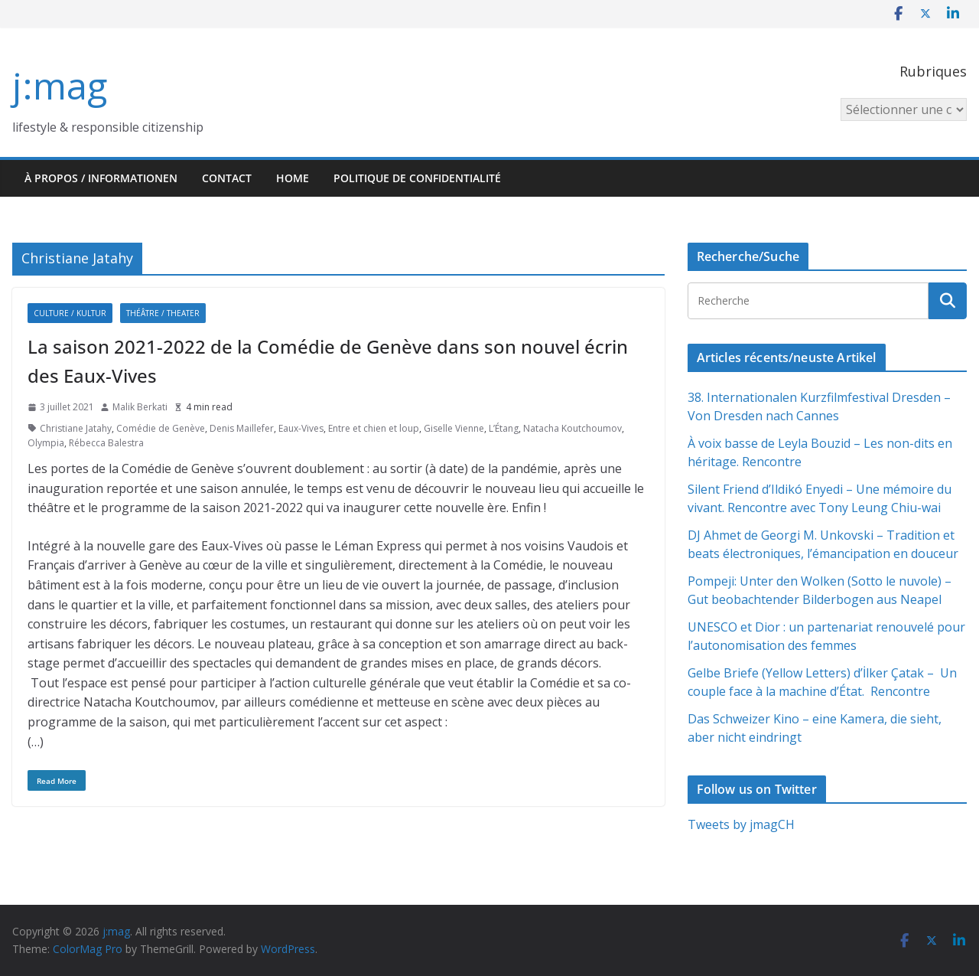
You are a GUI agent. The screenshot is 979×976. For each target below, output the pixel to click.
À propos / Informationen (100, 178)
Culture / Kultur (70, 313)
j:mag (59, 85)
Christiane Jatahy (76, 428)
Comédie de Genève (160, 428)
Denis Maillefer (242, 428)
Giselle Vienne (454, 428)
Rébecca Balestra (106, 442)
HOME (292, 178)
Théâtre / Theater (163, 313)
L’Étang (504, 428)
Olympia (46, 442)
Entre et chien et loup (373, 428)
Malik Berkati (140, 406)
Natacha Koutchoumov (572, 428)
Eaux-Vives (301, 428)
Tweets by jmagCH (741, 824)
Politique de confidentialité (417, 178)
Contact (227, 178)
